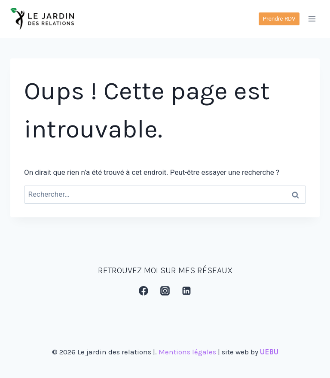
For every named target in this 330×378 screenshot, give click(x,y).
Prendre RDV (279, 18)
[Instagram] (165, 290)
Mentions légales (187, 352)
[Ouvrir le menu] (312, 18)
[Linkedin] (186, 290)
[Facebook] (143, 290)
